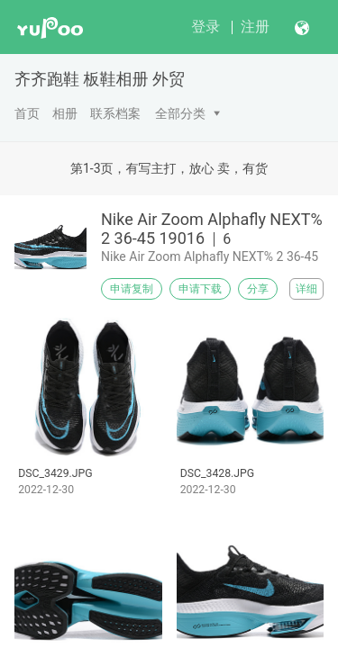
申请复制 (131, 289)
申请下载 (200, 289)
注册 (255, 26)
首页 (27, 113)
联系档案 (115, 113)
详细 (306, 289)
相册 (65, 113)
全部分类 (180, 113)
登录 (205, 26)
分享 (258, 289)
